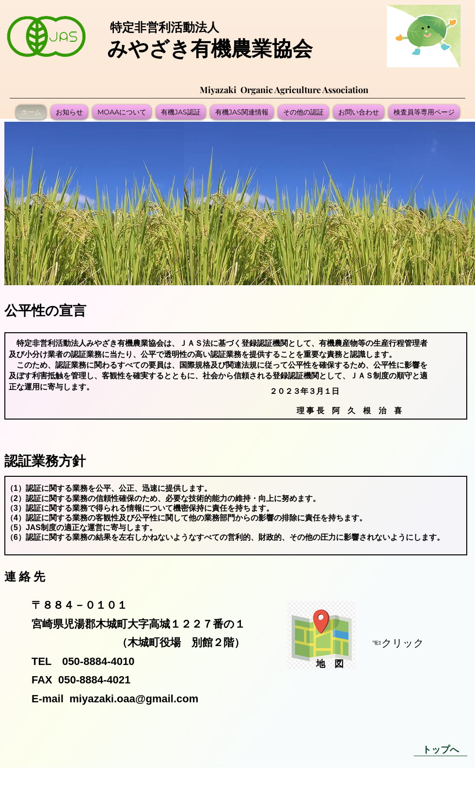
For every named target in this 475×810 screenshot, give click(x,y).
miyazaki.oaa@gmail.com (133, 699)
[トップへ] (440, 749)
